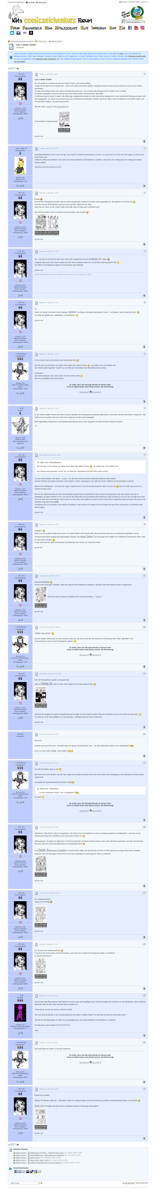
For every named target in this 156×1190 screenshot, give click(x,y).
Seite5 (71, 311)
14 (144, 763)
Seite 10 (38, 902)
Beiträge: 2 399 (20, 437)
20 (144, 1089)
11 (144, 627)
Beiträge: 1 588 (20, 108)
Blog (98, 597)
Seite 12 (39, 1106)
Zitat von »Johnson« (49, 789)
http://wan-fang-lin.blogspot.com (47, 167)
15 (144, 827)
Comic (48, 107)
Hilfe (121, 54)
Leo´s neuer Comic (26, 44)
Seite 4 (96, 258)
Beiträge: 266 (20, 177)
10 (144, 575)
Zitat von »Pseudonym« (50, 462)
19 (144, 1042)
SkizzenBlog (61, 107)
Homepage (83, 392)
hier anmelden (19, 61)
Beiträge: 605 (20, 383)
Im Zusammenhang (42, 956)
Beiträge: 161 (20, 1024)
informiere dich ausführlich (46, 59)
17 (144, 944)
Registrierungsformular (137, 56)
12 (144, 673)
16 (144, 893)
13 (144, 734)
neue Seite (86, 536)
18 (144, 995)
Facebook (95, 392)
